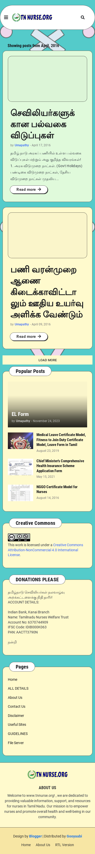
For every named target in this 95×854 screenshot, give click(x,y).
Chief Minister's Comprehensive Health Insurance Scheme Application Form (60, 466)
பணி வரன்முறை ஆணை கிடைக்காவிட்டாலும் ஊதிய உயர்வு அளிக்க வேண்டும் (47, 292)
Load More (48, 360)
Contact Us (16, 706)
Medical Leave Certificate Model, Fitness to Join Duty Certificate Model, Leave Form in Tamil (61, 439)
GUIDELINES (18, 734)
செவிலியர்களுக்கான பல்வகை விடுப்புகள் (42, 124)
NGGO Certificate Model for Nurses (57, 489)
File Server (16, 743)
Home (12, 679)
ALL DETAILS (18, 688)
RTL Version (64, 845)
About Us (15, 698)
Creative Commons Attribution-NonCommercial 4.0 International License (45, 550)
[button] (6, 17)
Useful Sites (17, 724)
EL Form (20, 414)
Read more (26, 189)
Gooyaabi (74, 836)
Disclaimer (16, 716)
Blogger (35, 836)
